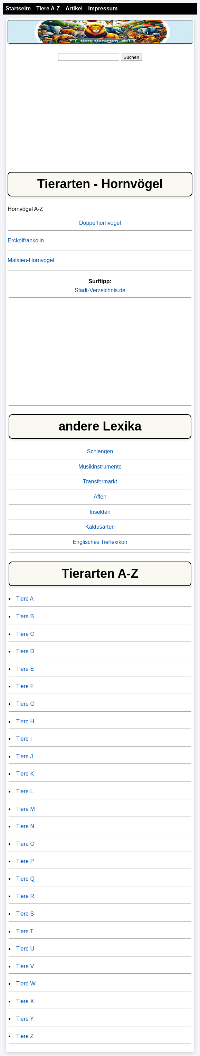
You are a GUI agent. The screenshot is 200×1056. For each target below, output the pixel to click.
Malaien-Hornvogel (31, 260)
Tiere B (25, 616)
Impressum (102, 8)
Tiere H (25, 721)
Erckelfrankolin (26, 240)
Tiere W (25, 983)
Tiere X (25, 1001)
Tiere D (25, 651)
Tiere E (25, 669)
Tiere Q (25, 879)
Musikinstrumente (100, 467)
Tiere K (25, 774)
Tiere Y (25, 1019)
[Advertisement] (100, 115)
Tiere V (25, 966)
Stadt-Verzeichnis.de (100, 290)
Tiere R (25, 896)
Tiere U (25, 949)
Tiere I (24, 739)
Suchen (131, 57)
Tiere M (25, 809)
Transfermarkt (100, 481)
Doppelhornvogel (100, 223)
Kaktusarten (100, 527)
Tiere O (25, 844)
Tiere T (25, 931)
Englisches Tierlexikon (100, 542)
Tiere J (24, 756)
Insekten (99, 512)
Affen (100, 497)
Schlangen (100, 451)
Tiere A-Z (48, 8)
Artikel (74, 8)
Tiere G (25, 704)
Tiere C (25, 634)
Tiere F (25, 686)
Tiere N (25, 826)
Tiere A (25, 599)
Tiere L (24, 791)
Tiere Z (25, 1036)
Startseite (18, 8)
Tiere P (25, 861)
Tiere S (25, 914)
